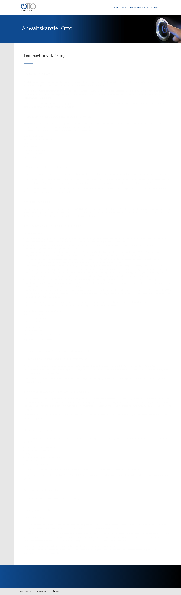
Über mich (118, 7)
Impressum (25, 591)
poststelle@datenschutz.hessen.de (46, 334)
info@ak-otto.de (37, 157)
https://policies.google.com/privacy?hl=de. (43, 553)
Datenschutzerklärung (47, 591)
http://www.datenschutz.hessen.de (39, 339)
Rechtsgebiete (137, 7)
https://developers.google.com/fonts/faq (97, 549)
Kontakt (156, 7)
